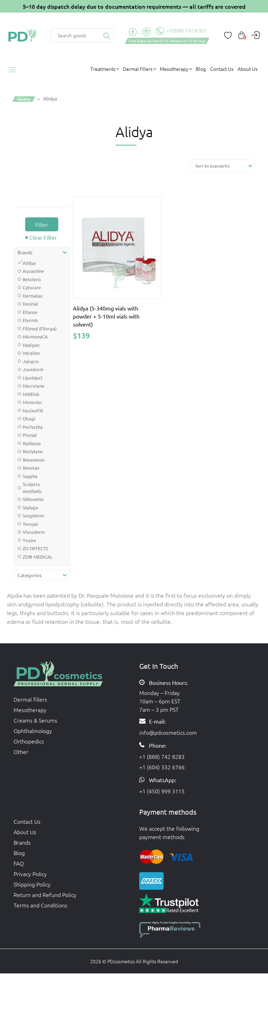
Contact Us (221, 68)
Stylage (30, 507)
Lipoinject (33, 378)
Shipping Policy (32, 884)
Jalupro (31, 361)
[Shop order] (222, 165)
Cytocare (32, 287)
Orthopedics (29, 741)
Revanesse (33, 460)
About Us (248, 68)
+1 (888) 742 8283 (162, 756)
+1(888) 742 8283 (181, 31)
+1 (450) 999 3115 (162, 791)
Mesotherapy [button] (174, 68)
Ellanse (30, 312)
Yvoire (29, 540)
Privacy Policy (30, 873)
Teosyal (30, 524)
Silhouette (33, 499)
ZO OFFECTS (35, 548)
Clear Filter (43, 237)
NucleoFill (33, 410)
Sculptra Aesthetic (32, 487)
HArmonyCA (35, 336)
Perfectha (33, 427)
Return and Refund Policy (45, 894)
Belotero (32, 279)
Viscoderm (34, 532)
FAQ (19, 863)
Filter (41, 224)
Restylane (33, 451)
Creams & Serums (35, 720)
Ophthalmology (33, 730)
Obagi (29, 418)
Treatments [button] (103, 68)
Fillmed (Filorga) (40, 328)
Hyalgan (31, 345)
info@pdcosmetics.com (168, 732)
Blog (201, 68)
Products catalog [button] (14, 70)
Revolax (31, 468)
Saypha (30, 476)
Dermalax (33, 296)
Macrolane (33, 386)
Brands (22, 842)
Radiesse (32, 443)
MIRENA (31, 394)
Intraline (31, 353)
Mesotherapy (30, 709)
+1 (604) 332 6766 (162, 767)
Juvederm (33, 369)
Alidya (29, 263)
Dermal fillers (30, 699)
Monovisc (32, 402)
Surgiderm (33, 515)
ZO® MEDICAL (38, 557)
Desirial (30, 304)
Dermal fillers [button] (137, 68)
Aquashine (33, 271)
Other (21, 751)
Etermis (30, 320)
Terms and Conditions (40, 905)
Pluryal (30, 435)
